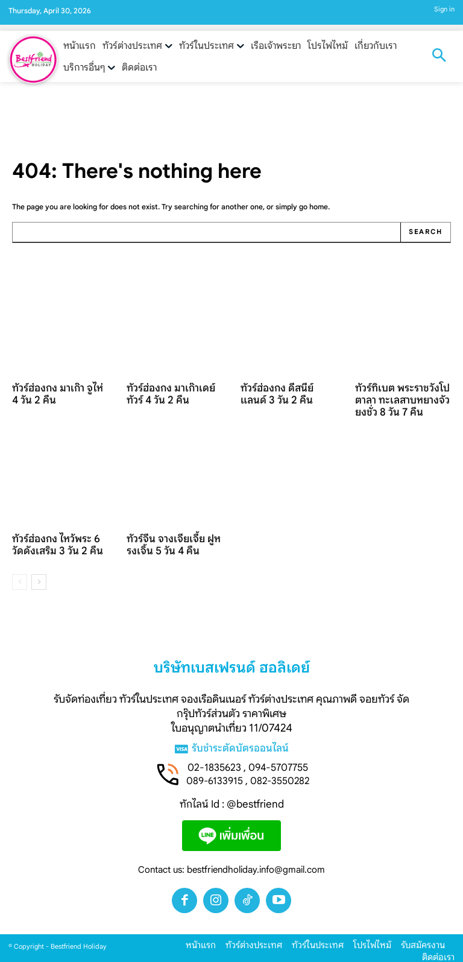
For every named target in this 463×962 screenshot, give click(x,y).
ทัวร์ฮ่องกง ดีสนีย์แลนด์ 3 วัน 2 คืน (287, 391)
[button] (439, 57)
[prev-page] (19, 575)
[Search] (426, 232)
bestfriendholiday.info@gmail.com (256, 863)
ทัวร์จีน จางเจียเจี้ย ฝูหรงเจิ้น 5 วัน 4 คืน (172, 538)
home (318, 206)
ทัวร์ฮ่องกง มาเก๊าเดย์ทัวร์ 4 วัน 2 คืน (173, 391)
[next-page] (38, 575)
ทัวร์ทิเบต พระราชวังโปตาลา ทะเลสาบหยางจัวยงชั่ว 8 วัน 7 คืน (402, 397)
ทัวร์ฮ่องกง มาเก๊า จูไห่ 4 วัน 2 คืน (56, 391)
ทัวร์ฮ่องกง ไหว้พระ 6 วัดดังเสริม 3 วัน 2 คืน (57, 538)
